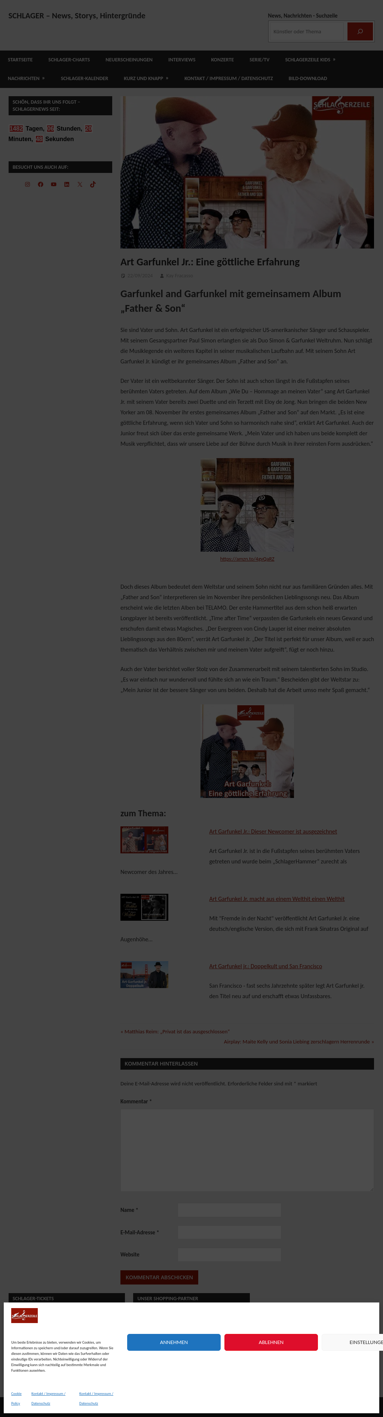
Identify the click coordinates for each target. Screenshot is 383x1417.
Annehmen (174, 1342)
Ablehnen (271, 1342)
